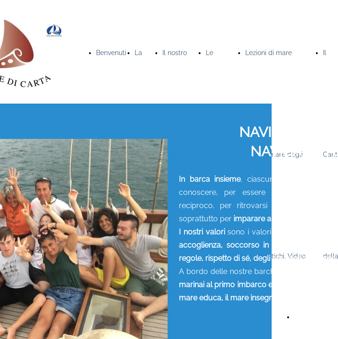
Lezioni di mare (268, 52)
